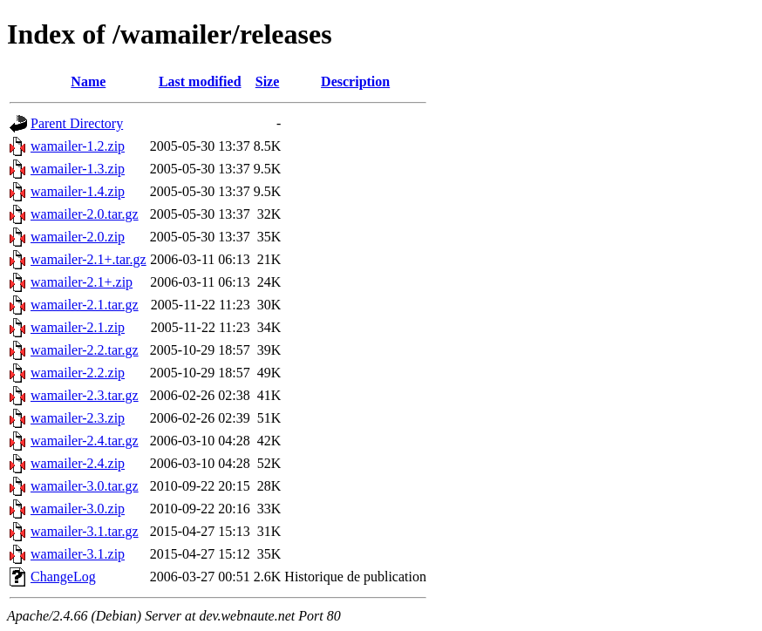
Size (267, 81)
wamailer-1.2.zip (78, 146)
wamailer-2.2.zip (78, 372)
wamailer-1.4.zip (78, 191)
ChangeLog (63, 576)
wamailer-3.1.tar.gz (85, 531)
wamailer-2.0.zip (78, 236)
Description (355, 81)
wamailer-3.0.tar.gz (85, 485)
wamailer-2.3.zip (78, 417)
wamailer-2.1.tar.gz (85, 304)
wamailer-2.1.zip (78, 327)
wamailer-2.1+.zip (82, 282)
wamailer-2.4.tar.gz (85, 440)
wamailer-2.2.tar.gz (85, 350)
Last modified (200, 81)
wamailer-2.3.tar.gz (85, 395)
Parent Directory (77, 123)
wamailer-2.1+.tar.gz (88, 259)
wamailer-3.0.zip (78, 508)
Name (88, 81)
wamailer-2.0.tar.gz (85, 214)
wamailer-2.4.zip (78, 463)
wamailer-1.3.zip (78, 168)
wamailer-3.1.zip (78, 553)
